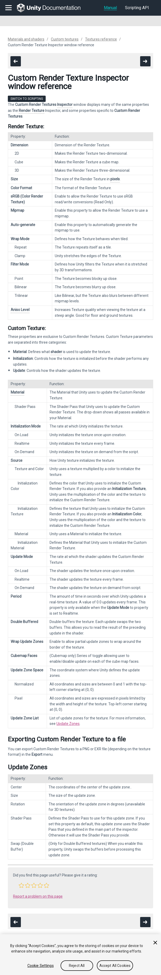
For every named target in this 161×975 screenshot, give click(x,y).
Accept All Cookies (115, 966)
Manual (110, 7)
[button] (21, 885)
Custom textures (65, 39)
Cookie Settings (40, 966)
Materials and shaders (26, 39)
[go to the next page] (145, 61)
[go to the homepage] (52, 7)
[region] (80, 954)
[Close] (155, 942)
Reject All (77, 966)
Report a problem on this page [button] (38, 896)
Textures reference (101, 39)
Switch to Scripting (26, 99)
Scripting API (137, 7)
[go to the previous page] (15, 61)
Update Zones (68, 724)
